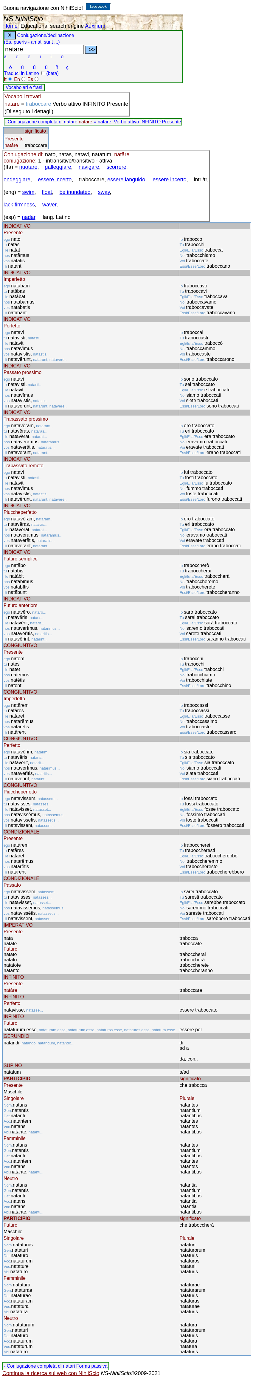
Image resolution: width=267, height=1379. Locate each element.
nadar (28, 217)
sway (104, 192)
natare (70, 121)
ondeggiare (17, 180)
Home (10, 26)
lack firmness (19, 205)
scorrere (116, 167)
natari (69, 1366)
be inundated (75, 192)
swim (28, 192)
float (47, 192)
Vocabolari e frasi (24, 87)
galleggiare (58, 167)
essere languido (126, 180)
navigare (89, 167)
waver (49, 205)
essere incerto (55, 180)
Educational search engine (52, 26)
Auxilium (95, 26)
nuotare (28, 167)
